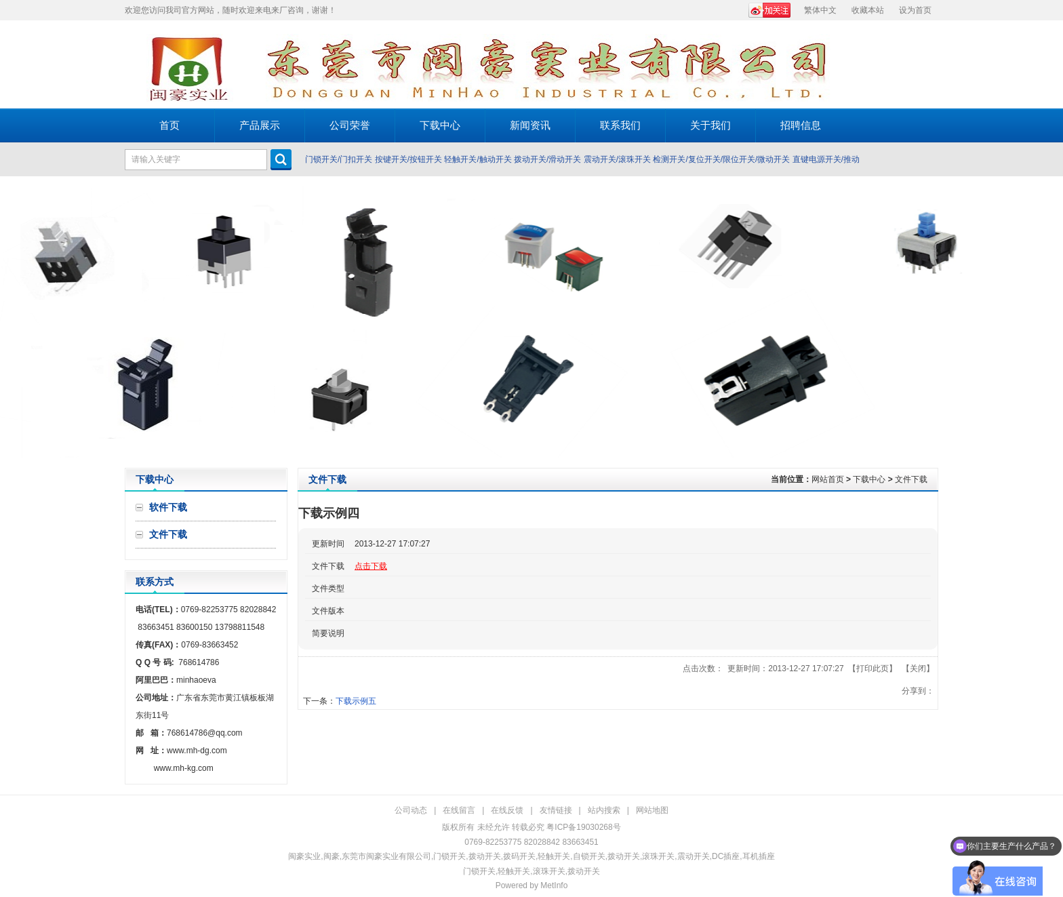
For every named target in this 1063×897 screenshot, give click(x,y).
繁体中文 (820, 10)
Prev (14, 322)
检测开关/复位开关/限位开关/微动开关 (721, 159)
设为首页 (915, 10)
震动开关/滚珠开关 (617, 159)
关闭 (918, 668)
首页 (169, 125)
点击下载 (371, 566)
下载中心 (869, 479)
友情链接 (556, 810)
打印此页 (872, 668)
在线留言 (459, 810)
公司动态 (411, 810)
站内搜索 (604, 810)
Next (1049, 322)
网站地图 (652, 810)
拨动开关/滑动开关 (547, 159)
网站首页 (827, 479)
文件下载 (911, 479)
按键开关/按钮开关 (408, 159)
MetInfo (553, 885)
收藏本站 (867, 10)
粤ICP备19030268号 (583, 827)
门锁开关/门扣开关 (338, 159)
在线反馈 (507, 810)
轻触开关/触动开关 (477, 159)
